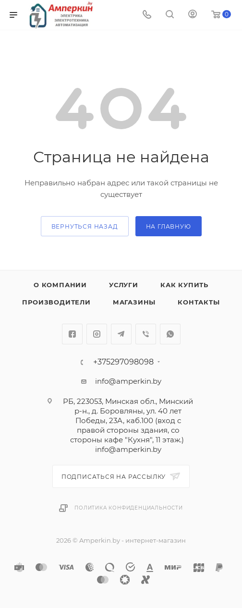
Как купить (184, 285)
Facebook (72, 334)
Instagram (96, 334)
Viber (145, 334)
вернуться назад (84, 226)
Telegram (121, 334)
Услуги (123, 285)
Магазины (134, 302)
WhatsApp (170, 334)
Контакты (198, 302)
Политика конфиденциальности (128, 508)
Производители (56, 302)
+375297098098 (123, 362)
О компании (60, 285)
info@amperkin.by (128, 381)
